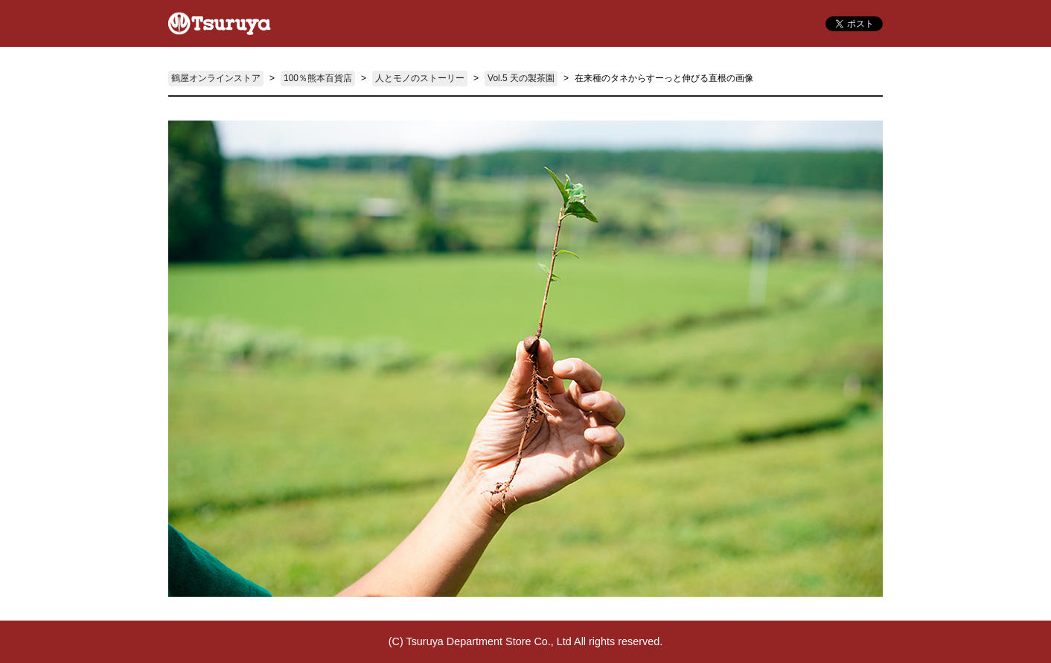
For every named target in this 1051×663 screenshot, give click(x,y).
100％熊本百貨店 (318, 78)
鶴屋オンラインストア (216, 78)
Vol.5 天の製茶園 (521, 78)
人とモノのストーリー (419, 78)
